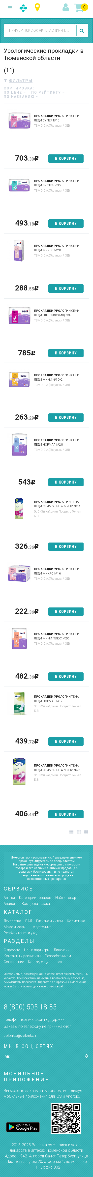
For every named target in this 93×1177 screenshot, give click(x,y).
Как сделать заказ (37, 904)
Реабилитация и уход (21, 933)
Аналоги (11, 904)
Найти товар (65, 898)
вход (66, 8)
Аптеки (9, 898)
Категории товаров (35, 898)
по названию (21, 97)
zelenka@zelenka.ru (21, 1035)
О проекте (12, 950)
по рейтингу (48, 92)
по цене (15, 92)
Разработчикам (58, 956)
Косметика (76, 921)
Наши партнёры (37, 950)
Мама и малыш (16, 927)
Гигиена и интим (49, 921)
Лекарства (12, 921)
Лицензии (61, 950)
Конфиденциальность (46, 962)
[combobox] (39, 30)
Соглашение (14, 962)
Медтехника (42, 927)
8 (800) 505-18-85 (30, 1007)
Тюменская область (38, 7)
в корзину (66, 158)
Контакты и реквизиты (22, 956)
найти (82, 30)
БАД (28, 921)
